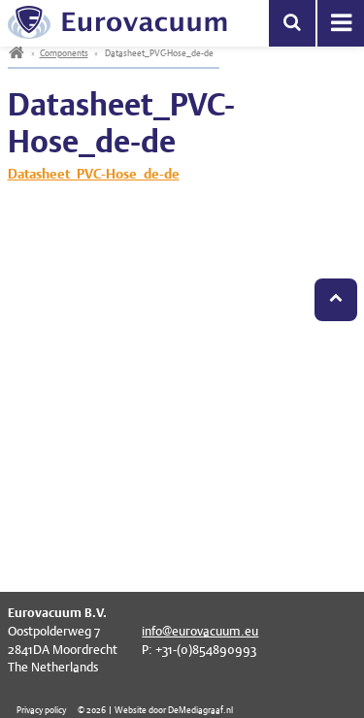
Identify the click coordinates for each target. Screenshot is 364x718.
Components (64, 53)
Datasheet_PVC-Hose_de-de (94, 173)
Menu (340, 23)
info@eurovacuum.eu (200, 631)
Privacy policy (41, 709)
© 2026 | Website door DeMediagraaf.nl (155, 709)
